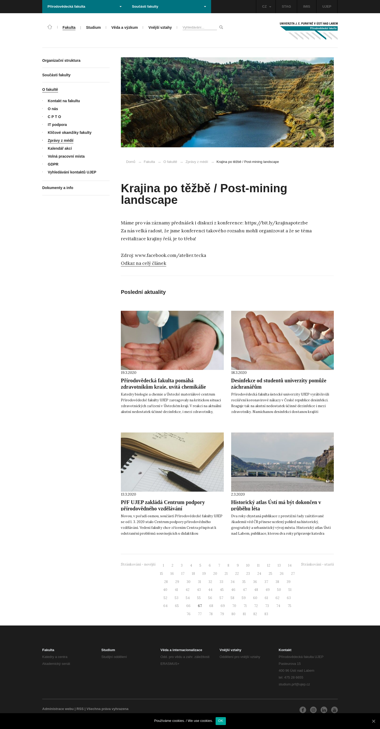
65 (177, 606)
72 (256, 606)
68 (211, 606)
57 (221, 598)
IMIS (306, 6)
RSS (80, 709)
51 (290, 589)
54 (188, 598)
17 (182, 573)
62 (277, 598)
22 (237, 573)
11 (258, 565)
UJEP (326, 6)
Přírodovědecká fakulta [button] (85, 6)
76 (189, 614)
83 (266, 614)
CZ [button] (266, 6)
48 (256, 589)
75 (289, 606)
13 (279, 565)
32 (210, 582)
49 (267, 589)
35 (244, 582)
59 (244, 598)
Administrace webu (58, 709)
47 (245, 589)
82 (255, 614)
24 (259, 573)
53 (176, 598)
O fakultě (170, 162)
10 (248, 565)
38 (277, 582)
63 (289, 598)
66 (188, 606)
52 (165, 598)
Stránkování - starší (317, 564)
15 (161, 573)
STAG (286, 6)
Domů (130, 162)
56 (210, 598)
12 (268, 565)
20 (215, 573)
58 (232, 598)
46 (233, 589)
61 (266, 598)
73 (267, 606)
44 (210, 589)
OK (220, 721)
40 (165, 589)
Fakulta (149, 162)
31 (199, 582)
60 (255, 598)
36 (255, 582)
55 (199, 598)
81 (244, 614)
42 (187, 589)
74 (278, 606)
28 (166, 582)
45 (222, 589)
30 (189, 582)
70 (234, 606)
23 (248, 573)
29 (177, 582)
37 (266, 582)
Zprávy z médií (194, 162)
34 (233, 582)
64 (165, 606)
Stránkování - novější (138, 564)
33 (221, 582)
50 (279, 589)
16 (172, 573)
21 (226, 573)
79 (222, 614)
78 (211, 614)
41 (176, 589)
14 (290, 565)
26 (282, 573)
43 (199, 589)
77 (200, 614)
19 (204, 573)
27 (293, 573)
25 (270, 573)
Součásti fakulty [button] (169, 6)
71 (245, 606)
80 (233, 614)
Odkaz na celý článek (143, 263)
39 (289, 582)
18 (193, 573)
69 (223, 606)
